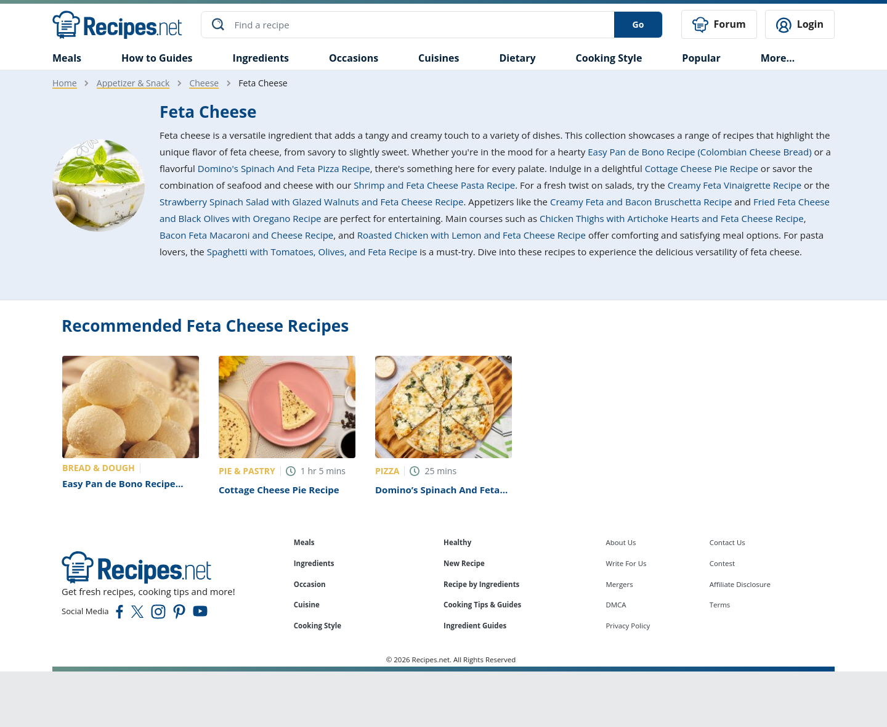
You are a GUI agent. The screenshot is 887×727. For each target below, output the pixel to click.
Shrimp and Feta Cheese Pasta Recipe (434, 185)
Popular (701, 58)
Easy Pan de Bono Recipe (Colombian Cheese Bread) (699, 152)
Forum (718, 25)
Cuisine (307, 604)
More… (778, 58)
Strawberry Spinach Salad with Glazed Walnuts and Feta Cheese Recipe (311, 201)
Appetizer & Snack (133, 83)
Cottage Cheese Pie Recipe (701, 168)
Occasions (353, 58)
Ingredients (261, 58)
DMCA (616, 604)
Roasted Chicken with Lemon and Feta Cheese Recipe (471, 235)
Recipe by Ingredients (481, 584)
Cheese (204, 83)
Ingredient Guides (475, 625)
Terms (720, 604)
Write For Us (626, 563)
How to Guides (157, 58)
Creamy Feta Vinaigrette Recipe (734, 185)
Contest (722, 563)
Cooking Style (317, 625)
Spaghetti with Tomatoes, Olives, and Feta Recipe (312, 251)
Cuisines (438, 58)
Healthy (457, 542)
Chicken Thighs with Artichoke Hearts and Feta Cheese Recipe (672, 218)
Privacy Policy (628, 625)
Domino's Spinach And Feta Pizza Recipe (284, 168)
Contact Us (727, 542)
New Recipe (464, 563)
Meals (304, 542)
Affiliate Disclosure (740, 584)
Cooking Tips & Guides (482, 604)
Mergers (619, 584)
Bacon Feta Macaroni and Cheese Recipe (246, 235)
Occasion (310, 584)
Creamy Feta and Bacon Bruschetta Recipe (641, 201)
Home (64, 83)
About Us (621, 542)
